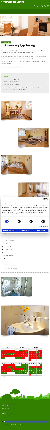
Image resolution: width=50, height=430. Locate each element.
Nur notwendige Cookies (9, 230)
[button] (6, 42)
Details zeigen (42, 226)
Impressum (17, 424)
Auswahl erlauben (25, 230)
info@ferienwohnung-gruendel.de (8, 415)
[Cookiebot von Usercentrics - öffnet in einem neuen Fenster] (42, 199)
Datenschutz (22, 424)
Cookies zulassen (41, 230)
